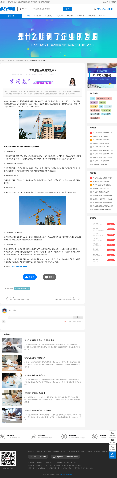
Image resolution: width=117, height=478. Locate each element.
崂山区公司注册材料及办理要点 (102, 157)
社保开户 (72, 451)
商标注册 (102, 102)
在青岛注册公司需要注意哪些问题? (65, 299)
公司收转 (95, 239)
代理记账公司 (95, 118)
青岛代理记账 (106, 110)
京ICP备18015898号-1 (67, 474)
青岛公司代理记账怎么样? (101, 192)
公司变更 (48, 16)
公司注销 (59, 16)
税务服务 (95, 249)
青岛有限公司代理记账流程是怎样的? (104, 202)
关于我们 (81, 451)
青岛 (23, 9)
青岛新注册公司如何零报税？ (102, 136)
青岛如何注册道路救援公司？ (102, 164)
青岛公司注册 (95, 114)
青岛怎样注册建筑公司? (38, 60)
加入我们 (106, 2)
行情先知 (89, 451)
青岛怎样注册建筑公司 (22, 288)
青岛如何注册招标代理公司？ (35, 375)
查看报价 (111, 224)
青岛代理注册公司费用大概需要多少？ (104, 178)
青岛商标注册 (95, 110)
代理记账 (70, 16)
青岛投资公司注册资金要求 (34, 393)
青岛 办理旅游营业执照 (104, 98)
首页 (28, 16)
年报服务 (95, 254)
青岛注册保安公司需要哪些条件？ (103, 154)
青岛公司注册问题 (22, 60)
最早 (70, 321)
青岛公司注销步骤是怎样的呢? (103, 209)
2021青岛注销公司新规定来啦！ (102, 185)
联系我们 (113, 2)
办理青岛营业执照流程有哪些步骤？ (104, 195)
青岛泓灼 (3, 60)
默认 (66, 321)
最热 (74, 321)
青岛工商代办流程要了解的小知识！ (20, 299)
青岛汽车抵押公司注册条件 (34, 358)
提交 (78, 317)
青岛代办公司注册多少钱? (101, 181)
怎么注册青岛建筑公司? (20, 266)
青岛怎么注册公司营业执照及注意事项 (39, 340)
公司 (92, 98)
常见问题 (91, 16)
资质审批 (80, 16)
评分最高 (80, 321)
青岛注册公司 (106, 114)
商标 (101, 106)
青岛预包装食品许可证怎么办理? (103, 206)
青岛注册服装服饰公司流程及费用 (37, 410)
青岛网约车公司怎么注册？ (101, 161)
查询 (67, 9)
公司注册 (37, 16)
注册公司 (94, 106)
